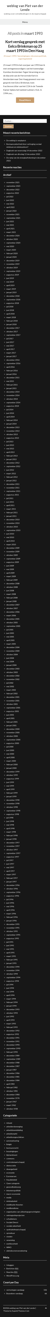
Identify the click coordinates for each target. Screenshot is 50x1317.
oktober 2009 (12, 555)
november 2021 (12, 214)
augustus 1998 (12, 814)
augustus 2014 (12, 406)
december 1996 (12, 885)
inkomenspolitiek (38, 56)
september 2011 (13, 491)
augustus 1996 (12, 896)
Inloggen (10, 1265)
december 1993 (12, 1009)
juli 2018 (9, 306)
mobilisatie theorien (14, 1205)
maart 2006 (11, 615)
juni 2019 (10, 278)
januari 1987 (11, 1070)
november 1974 (12, 1098)
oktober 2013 (12, 434)
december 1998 (12, 800)
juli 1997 (9, 860)
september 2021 (13, 218)
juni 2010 (10, 534)
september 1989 (13, 1059)
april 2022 (10, 207)
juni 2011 (10, 502)
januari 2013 (11, 459)
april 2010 (10, 541)
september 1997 (13, 853)
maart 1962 (11, 1105)
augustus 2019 (12, 275)
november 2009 (12, 551)
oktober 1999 (12, 775)
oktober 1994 (12, 974)
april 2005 (10, 640)
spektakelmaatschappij (15, 1229)
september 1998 (13, 810)
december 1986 (12, 1073)
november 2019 (12, 264)
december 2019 (12, 260)
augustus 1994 (12, 981)
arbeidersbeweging (14, 1126)
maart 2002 (11, 690)
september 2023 (13, 186)
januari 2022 (11, 211)
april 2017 (10, 349)
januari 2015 (11, 388)
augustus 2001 (12, 711)
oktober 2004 (12, 654)
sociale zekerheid (13, 1226)
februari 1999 (12, 793)
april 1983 (10, 1084)
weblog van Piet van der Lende (25, 8)
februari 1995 (12, 959)
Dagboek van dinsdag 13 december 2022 (23, 154)
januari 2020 (11, 257)
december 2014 (12, 392)
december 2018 (12, 296)
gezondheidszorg (13, 1187)
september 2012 (13, 466)
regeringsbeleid (25, 59)
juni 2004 (10, 658)
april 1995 (10, 952)
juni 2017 (10, 342)
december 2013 (12, 427)
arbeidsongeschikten (15, 1137)
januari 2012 (11, 480)
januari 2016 (11, 374)
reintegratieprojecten (15, 1215)
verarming (10, 1240)
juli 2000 (9, 747)
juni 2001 (10, 715)
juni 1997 (10, 864)
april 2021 (10, 228)
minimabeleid (11, 1201)
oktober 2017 (12, 331)
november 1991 (12, 1041)
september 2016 (13, 363)
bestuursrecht (12, 1148)
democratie (11, 1165)
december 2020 (12, 235)
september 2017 (13, 335)
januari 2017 (11, 356)
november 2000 (12, 732)
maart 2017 (11, 353)
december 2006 (12, 612)
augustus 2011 (12, 495)
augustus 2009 (12, 562)
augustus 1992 (12, 1034)
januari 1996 (11, 920)
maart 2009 (11, 576)
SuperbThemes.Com (20, 1311)
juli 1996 (9, 899)
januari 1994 (11, 1006)
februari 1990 (12, 1052)
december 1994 (12, 967)
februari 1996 (12, 917)
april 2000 (10, 757)
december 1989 (12, 1055)
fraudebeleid (11, 1180)
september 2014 (13, 402)
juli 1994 (9, 984)
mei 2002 (10, 686)
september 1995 (13, 935)
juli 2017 (9, 338)
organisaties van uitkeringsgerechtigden (23, 1212)
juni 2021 (10, 221)
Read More (25, 100)
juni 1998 (10, 821)
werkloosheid (12, 1244)
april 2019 (10, 285)
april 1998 (10, 828)
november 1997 (12, 846)
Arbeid (9, 1123)
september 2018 (13, 299)
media (8, 1197)
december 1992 (12, 1030)
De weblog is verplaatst (16, 140)
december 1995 (12, 924)
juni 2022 (10, 200)
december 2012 (12, 463)
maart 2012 (11, 473)
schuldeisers (11, 1219)
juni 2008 (10, 590)
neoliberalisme (12, 1208)
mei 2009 (10, 569)
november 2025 (12, 182)
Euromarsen (11, 1176)
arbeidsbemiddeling (14, 1130)
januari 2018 (11, 324)
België (9, 1144)
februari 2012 (12, 477)
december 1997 (12, 842)
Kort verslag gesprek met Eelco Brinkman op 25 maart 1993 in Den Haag (25, 46)
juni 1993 (10, 1016)
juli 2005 (9, 630)
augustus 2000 (12, 743)
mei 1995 (10, 949)
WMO (8, 1247)
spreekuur (10, 1233)
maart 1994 (11, 999)
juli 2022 (9, 196)
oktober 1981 (12, 1091)
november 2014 (12, 395)
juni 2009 (10, 566)
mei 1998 (10, 825)
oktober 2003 (12, 672)
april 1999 (10, 789)
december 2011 (12, 484)
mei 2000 (10, 754)
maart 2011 (11, 509)
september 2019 (13, 271)
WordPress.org (12, 1276)
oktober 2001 (12, 704)
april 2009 (10, 573)
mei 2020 (10, 246)
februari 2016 (12, 370)
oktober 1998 (12, 807)
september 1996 (13, 892)
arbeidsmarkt (11, 1134)
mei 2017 (10, 346)
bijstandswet (11, 1155)
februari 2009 (12, 580)
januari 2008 (11, 601)
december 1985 (12, 1077)
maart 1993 (11, 1023)
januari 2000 (11, 768)
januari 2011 (11, 516)
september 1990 (13, 1048)
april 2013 (10, 452)
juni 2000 (10, 750)
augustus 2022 (12, 193)
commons (10, 1158)
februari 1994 (12, 1002)
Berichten (12, 1268)
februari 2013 (12, 456)
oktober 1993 (12, 1013)
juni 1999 (10, 782)
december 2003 (12, 669)
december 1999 (12, 771)
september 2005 (13, 626)
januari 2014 (11, 424)
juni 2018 (10, 310)
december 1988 (12, 1062)
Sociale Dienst (12, 1222)
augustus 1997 (12, 857)
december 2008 (12, 583)
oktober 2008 (12, 587)
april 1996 (10, 910)
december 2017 (12, 328)
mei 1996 (10, 906)
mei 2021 (10, 225)
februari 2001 (12, 722)
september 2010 (13, 530)
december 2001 (12, 697)
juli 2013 (9, 441)
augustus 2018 (12, 303)
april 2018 (10, 314)
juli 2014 (9, 409)
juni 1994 (10, 988)
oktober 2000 (12, 736)
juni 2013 (10, 445)
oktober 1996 (12, 889)
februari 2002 (12, 693)
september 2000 (13, 740)
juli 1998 (9, 818)
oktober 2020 (12, 239)
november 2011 (12, 488)
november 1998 (12, 803)
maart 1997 (11, 874)
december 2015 (12, 377)
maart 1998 (11, 832)
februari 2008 (12, 598)
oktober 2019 (12, 267)
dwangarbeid (11, 1169)
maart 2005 (11, 644)
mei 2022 (10, 204)
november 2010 (12, 523)
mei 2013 (10, 448)
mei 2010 (10, 537)
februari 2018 (12, 321)
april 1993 (10, 1020)
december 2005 (12, 619)
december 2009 (12, 548)
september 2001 (13, 708)
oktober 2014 (12, 399)
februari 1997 (12, 878)
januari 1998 (11, 839)
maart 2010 (11, 544)
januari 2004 (11, 665)
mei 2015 (10, 381)
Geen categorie (12, 1183)
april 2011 (10, 505)
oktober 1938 (12, 1109)
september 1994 (13, 977)
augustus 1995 (12, 938)
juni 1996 (10, 903)
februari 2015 (12, 385)
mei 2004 (10, 661)
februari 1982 (12, 1087)
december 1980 (12, 1094)
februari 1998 (12, 835)
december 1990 (12, 1045)
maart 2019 (11, 289)
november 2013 (12, 431)
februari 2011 (12, 512)
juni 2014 (10, 413)
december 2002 (12, 676)
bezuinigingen (24, 56)
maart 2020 (11, 250)
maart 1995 (11, 956)
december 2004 (12, 647)
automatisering (12, 1141)
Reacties (11, 1272)
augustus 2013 (12, 438)
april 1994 (10, 995)
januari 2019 (11, 292)
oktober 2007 (12, 608)
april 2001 (10, 718)
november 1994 (12, 970)
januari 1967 (11, 1101)
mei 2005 (10, 637)
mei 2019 (10, 282)
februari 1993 (12, 1027)
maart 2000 (11, 761)
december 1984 (12, 1080)
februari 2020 (12, 253)
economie (10, 1173)
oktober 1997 (12, 850)
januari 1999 (11, 796)
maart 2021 (11, 232)
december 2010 (12, 519)
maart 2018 (11, 317)
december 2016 (12, 360)
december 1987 (12, 1066)
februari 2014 (12, 420)
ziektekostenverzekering (16, 1251)
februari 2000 (12, 764)
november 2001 (12, 700)
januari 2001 (11, 725)
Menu (25, 22)
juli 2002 (9, 683)
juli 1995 (9, 942)
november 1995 (12, 928)
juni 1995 (10, 945)
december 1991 (12, 1038)
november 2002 (12, 679)
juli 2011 (9, 498)
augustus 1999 (12, 779)
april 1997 (10, 871)
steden (9, 1236)
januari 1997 (11, 881)
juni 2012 (10, 470)
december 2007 (12, 605)
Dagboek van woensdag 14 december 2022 (24, 150)
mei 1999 (10, 786)
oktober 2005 (12, 622)
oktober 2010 (12, 527)
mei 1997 (10, 867)
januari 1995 (11, 963)
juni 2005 (10, 633)
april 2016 (10, 367)
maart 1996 (11, 913)
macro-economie (13, 1194)
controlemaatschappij (15, 1162)
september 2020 (13, 243)
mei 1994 (10, 991)
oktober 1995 (12, 931)
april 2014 (10, 417)
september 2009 (13, 559)
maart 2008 (11, 594)
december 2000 (12, 729)
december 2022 (12, 189)
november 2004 (12, 651)
